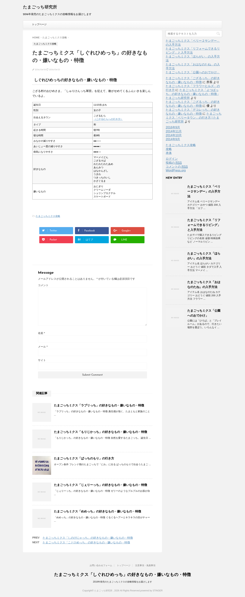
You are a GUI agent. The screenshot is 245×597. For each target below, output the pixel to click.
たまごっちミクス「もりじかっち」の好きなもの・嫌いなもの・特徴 (100, 431)
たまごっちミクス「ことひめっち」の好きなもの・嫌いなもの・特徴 (86, 542)
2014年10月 (174, 135)
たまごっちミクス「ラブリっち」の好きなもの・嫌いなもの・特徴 (99, 405)
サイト (42, 360)
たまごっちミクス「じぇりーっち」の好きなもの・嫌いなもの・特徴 (100, 484)
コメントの (177, 166)
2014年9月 (173, 139)
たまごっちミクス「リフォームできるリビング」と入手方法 (203, 224)
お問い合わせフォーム (101, 565)
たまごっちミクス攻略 (48, 216)
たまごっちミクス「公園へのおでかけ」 (193, 72)
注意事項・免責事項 (145, 565)
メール (43, 346)
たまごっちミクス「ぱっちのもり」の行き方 (84, 458)
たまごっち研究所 (40, 7)
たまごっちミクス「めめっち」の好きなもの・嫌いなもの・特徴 (97, 511)
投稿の (174, 162)
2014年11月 (174, 131)
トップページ (39, 24)
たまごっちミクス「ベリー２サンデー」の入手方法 (203, 191)
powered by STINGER (151, 590)
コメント (43, 285)
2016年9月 (173, 127)
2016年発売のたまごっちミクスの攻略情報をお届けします (122, 581)
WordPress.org (176, 170)
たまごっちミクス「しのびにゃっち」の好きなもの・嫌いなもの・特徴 (88, 537)
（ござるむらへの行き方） (108, 119)
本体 (169, 153)
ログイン (172, 158)
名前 (41, 333)
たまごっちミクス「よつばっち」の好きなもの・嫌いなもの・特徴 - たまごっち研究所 (192, 93)
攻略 (169, 149)
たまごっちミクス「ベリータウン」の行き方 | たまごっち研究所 (194, 117)
